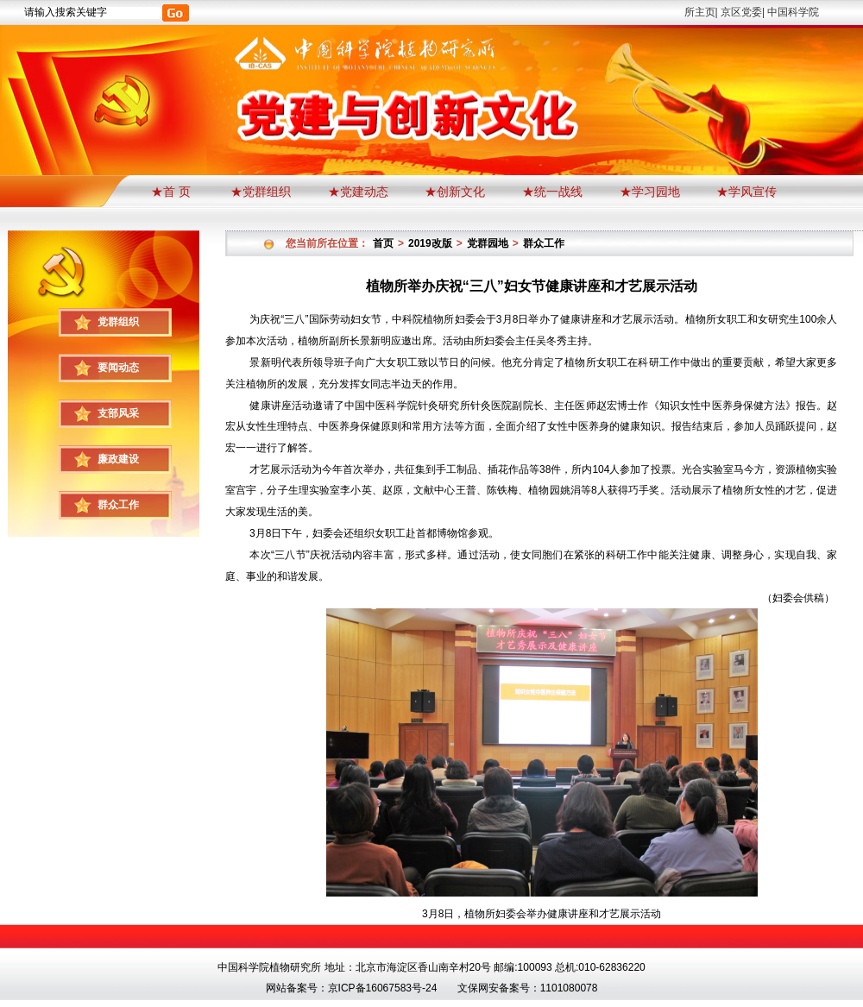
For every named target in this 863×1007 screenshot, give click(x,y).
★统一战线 (552, 191)
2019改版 (430, 243)
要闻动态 (118, 368)
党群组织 (118, 322)
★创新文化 (455, 191)
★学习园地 (650, 191)
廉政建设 (118, 459)
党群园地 (487, 243)
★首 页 (172, 191)
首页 (383, 243)
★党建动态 (358, 191)
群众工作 (118, 505)
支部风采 (118, 413)
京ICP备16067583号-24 (383, 988)
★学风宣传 (746, 191)
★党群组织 (260, 191)
